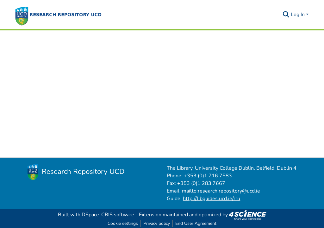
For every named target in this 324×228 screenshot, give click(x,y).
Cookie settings (123, 223)
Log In (298, 14)
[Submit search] (286, 14)
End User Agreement (195, 223)
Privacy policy (156, 223)
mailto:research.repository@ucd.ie (221, 190)
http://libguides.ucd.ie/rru (211, 198)
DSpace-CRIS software (108, 214)
